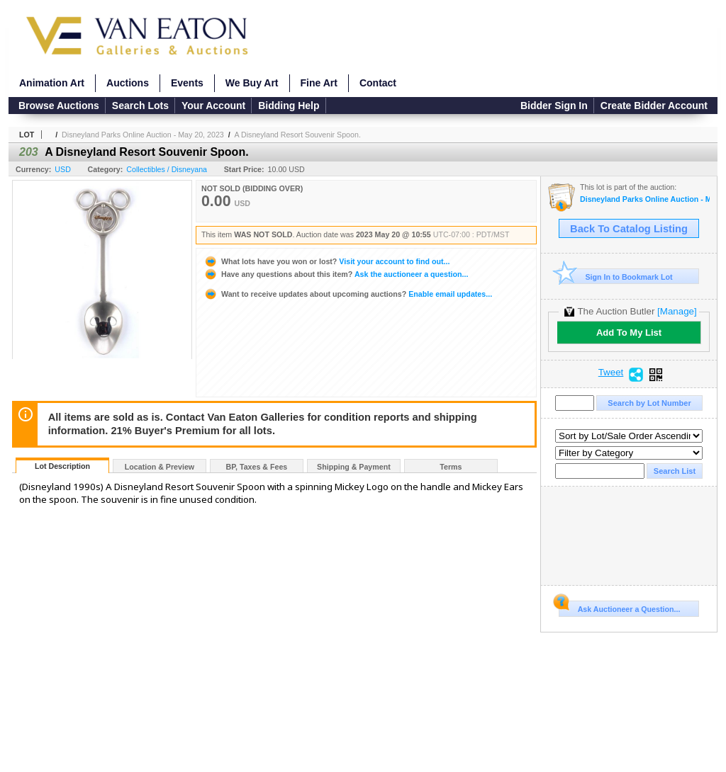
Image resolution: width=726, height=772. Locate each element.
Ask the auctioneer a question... (335, 274)
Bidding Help (288, 105)
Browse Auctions (58, 105)
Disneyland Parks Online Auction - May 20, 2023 (143, 134)
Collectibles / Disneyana (166, 169)
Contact (377, 83)
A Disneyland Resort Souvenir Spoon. (298, 134)
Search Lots (140, 105)
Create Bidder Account (654, 105)
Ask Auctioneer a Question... (619, 607)
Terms (451, 466)
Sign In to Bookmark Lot (616, 276)
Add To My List (628, 332)
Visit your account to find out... (326, 261)
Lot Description (62, 466)
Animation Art (51, 83)
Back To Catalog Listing (629, 228)
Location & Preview (159, 466)
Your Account (213, 105)
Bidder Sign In (554, 105)
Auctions (127, 83)
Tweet (611, 373)
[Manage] (676, 311)
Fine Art (319, 83)
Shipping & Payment (354, 466)
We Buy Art (252, 83)
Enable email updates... (347, 294)
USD (63, 169)
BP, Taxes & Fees (257, 466)
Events (187, 83)
